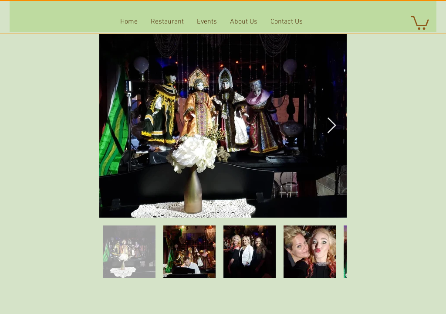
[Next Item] (332, 125)
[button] (420, 22)
